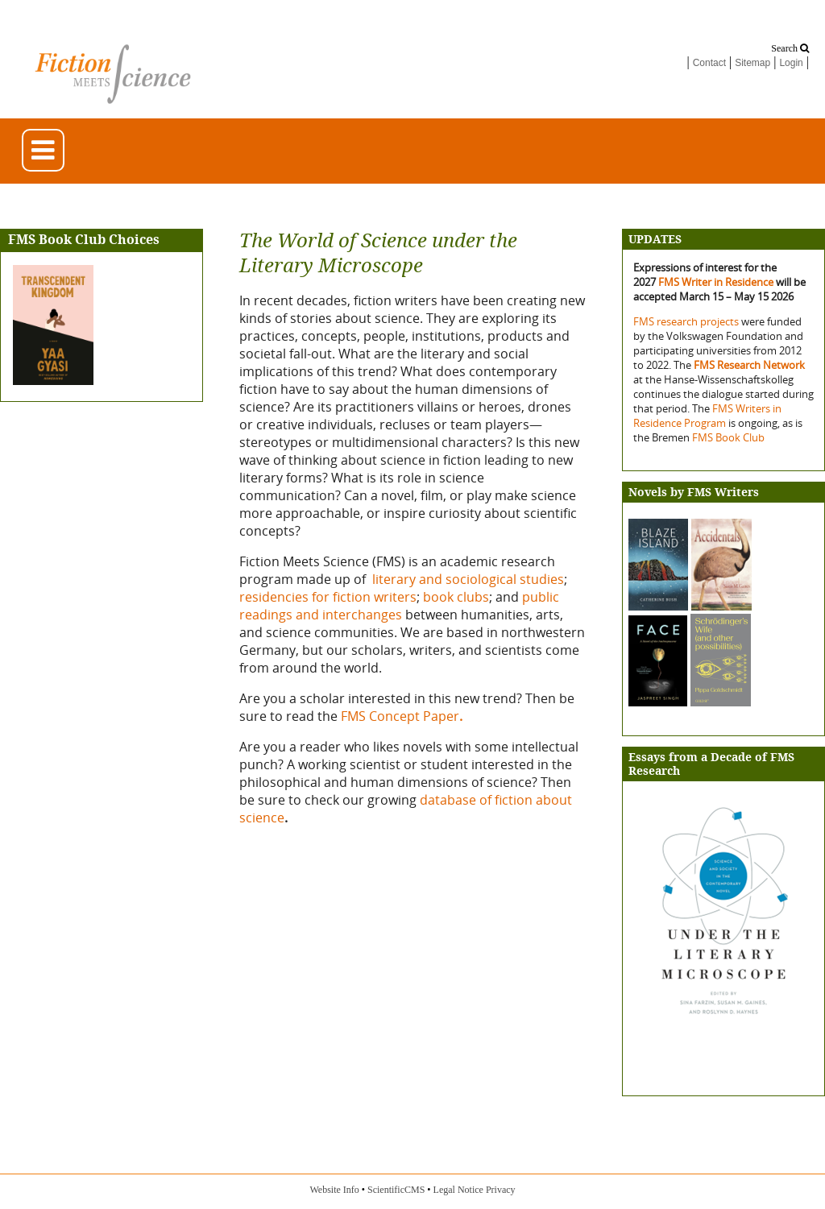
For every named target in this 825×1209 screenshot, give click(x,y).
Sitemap (752, 62)
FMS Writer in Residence (715, 282)
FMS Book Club (728, 437)
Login (790, 62)
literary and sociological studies (468, 579)
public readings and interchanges (399, 605)
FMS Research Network (749, 365)
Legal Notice (458, 1189)
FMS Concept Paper (403, 716)
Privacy (501, 1189)
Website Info (334, 1189)
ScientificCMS (396, 1189)
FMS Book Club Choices (84, 239)
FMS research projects (687, 321)
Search (790, 48)
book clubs (456, 597)
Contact (709, 62)
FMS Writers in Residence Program (707, 415)
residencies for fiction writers (328, 597)
